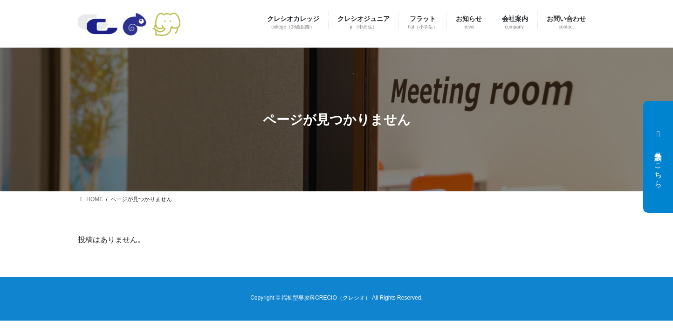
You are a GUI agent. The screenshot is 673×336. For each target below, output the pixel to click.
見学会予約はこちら (657, 156)
